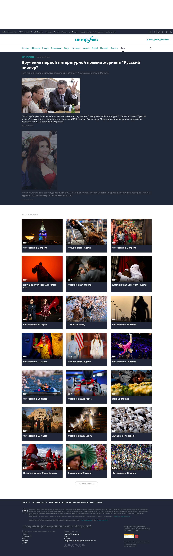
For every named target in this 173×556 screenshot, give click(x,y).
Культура (76, 48)
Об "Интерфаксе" (25, 32)
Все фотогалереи (86, 484)
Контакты (26, 502)
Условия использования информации (136, 542)
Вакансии (66, 502)
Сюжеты (114, 48)
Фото (123, 48)
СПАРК (24, 534)
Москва (86, 48)
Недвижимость (85, 32)
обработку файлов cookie (122, 517)
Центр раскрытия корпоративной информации (80, 541)
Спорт (66, 48)
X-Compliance (27, 536)
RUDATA (67, 538)
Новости (104, 48)
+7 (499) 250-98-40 (86, 520)
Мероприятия (111, 32)
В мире (45, 48)
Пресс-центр (54, 502)
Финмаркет (65, 32)
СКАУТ (24, 538)
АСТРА (24, 543)
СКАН (66, 536)
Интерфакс (86, 39)
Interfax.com (38, 32)
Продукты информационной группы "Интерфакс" (56, 526)
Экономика (56, 48)
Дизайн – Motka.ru (130, 546)
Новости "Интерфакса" (71, 534)
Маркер (25, 541)
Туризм (75, 32)
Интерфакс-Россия (52, 32)
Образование (98, 32)
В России (36, 48)
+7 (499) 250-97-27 (102, 520)
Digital (95, 48)
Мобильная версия (9, 32)
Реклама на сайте (80, 502)
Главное (25, 48)
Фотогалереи (28, 57)
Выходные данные (130, 544)
